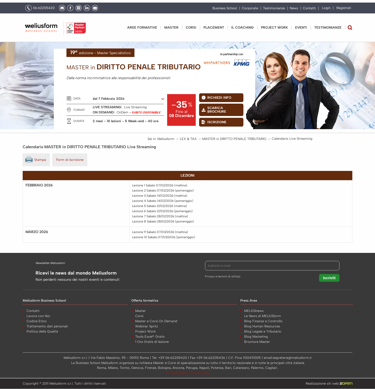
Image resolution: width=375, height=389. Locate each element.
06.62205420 (44, 8)
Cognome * (274, 315)
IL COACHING (242, 27)
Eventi (301, 27)
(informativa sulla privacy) (288, 366)
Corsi (191, 27)
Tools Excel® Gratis (150, 336)
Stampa (40, 160)
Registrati (343, 8)
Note (269, 345)
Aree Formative (142, 27)
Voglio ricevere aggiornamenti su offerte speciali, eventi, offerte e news (307, 373)
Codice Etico (37, 321)
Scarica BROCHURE (216, 109)
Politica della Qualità (42, 331)
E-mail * (272, 335)
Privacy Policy (177, 373)
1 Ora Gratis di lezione (152, 342)
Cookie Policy (199, 373)
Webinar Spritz (146, 326)
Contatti (309, 8)
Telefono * (273, 325)
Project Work (145, 331)
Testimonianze (274, 8)
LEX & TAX (188, 139)
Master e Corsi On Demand (156, 321)
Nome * (271, 305)
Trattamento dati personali (47, 326)
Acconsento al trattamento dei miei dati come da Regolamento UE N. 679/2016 (311, 360)
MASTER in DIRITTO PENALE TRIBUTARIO (234, 139)
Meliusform (165, 139)
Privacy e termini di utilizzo (222, 276)
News (294, 8)
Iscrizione (216, 122)
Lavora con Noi (38, 316)
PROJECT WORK (274, 27)
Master (171, 27)
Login (326, 8)
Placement (213, 27)
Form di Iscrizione (69, 160)
